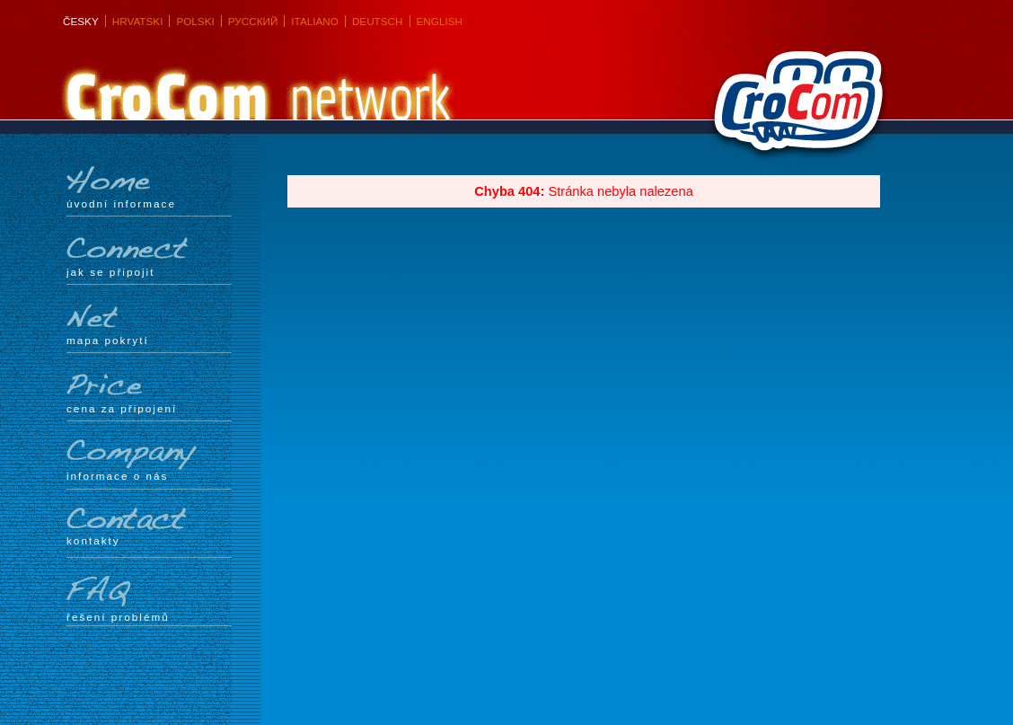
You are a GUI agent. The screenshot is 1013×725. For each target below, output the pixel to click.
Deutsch (377, 21)
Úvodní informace (149, 187)
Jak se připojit (149, 256)
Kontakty (149, 527)
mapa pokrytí (149, 324)
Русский (253, 21)
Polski (195, 21)
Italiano (315, 21)
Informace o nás (149, 460)
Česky (81, 21)
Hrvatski (137, 21)
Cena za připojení (149, 392)
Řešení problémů (149, 599)
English (439, 21)
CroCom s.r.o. (793, 108)
